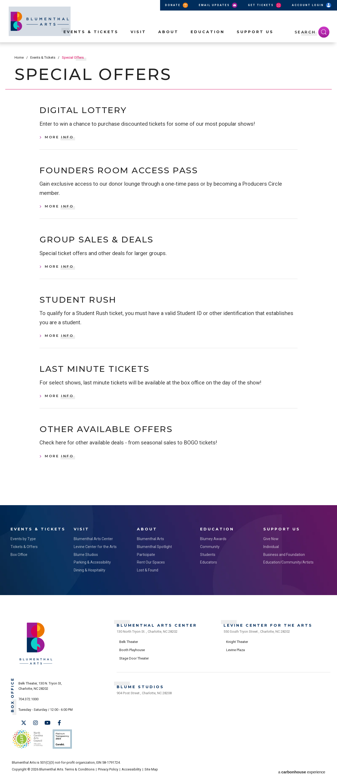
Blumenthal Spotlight (154, 553)
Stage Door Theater (134, 664)
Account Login (312, 5)
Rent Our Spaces (151, 569)
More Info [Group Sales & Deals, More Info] (59, 270)
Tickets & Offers (24, 553)
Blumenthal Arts (150, 546)
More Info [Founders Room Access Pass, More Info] (59, 209)
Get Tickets (265, 5)
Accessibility (131, 773)
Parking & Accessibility (92, 569)
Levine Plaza (235, 655)
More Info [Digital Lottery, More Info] (59, 138)
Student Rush (83, 304)
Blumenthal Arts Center (93, 546)
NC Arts (27, 744)
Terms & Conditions (80, 773)
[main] (168, 280)
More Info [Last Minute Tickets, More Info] (59, 402)
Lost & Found (147, 577)
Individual (271, 553)
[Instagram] (35, 729)
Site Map (151, 773)
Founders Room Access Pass (128, 172)
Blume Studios (86, 561)
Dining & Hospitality (89, 577)
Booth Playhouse (132, 655)
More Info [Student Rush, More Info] (59, 341)
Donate (177, 5)
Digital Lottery (88, 110)
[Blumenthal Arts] (35, 670)
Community (210, 553)
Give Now (271, 546)
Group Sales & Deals (104, 242)
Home (19, 57)
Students (207, 561)
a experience (301, 773)
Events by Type (23, 546)
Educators (208, 569)
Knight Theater (237, 647)
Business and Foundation (284, 561)
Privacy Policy (108, 773)
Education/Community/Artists (288, 569)
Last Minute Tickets (102, 375)
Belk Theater (128, 647)
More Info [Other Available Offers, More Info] (59, 464)
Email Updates (218, 5)
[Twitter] (23, 729)
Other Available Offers (115, 436)
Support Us (255, 37)
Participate (146, 561)
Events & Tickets (90, 37)
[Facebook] (59, 729)
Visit (138, 37)
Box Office (19, 561)
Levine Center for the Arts (95, 553)
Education (208, 37)
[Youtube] (47, 729)
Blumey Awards (213, 546)
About (168, 37)
